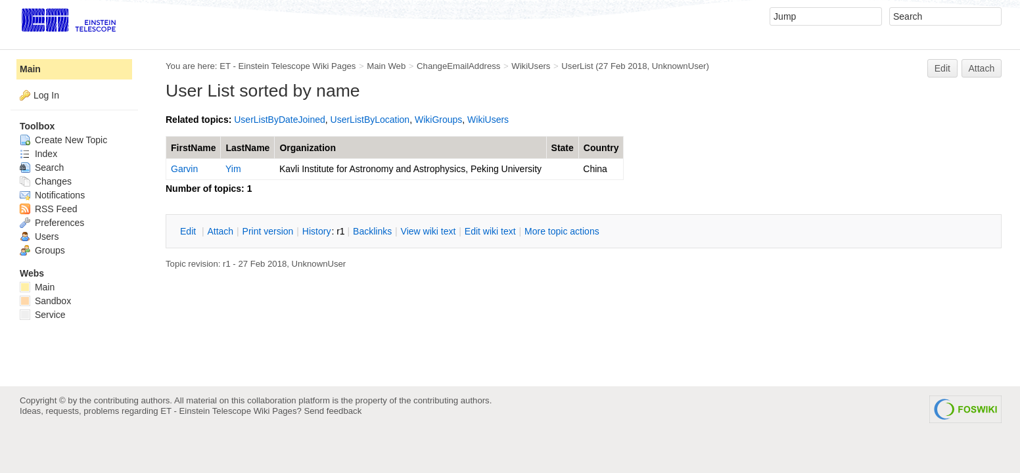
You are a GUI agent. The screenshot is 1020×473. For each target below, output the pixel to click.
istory (316, 231)
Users (39, 236)
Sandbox (45, 301)
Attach (982, 68)
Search (42, 167)
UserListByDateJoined (279, 119)
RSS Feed (48, 209)
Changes (46, 181)
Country (601, 148)
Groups (42, 250)
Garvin (184, 169)
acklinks (372, 231)
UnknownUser (679, 66)
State (562, 148)
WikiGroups (438, 119)
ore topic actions (561, 231)
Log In (46, 95)
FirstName (193, 148)
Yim (233, 169)
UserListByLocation (370, 119)
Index (38, 153)
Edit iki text (490, 231)
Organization (307, 148)
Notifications (52, 195)
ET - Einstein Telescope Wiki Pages (288, 66)
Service (43, 314)
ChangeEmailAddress (458, 66)
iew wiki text (428, 231)
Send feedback (332, 411)
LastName (247, 148)
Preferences (52, 222)
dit (189, 231)
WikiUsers (530, 66)
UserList (577, 66)
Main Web (386, 66)
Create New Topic (63, 140)
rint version (268, 231)
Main (30, 69)
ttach (220, 231)
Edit (942, 68)
